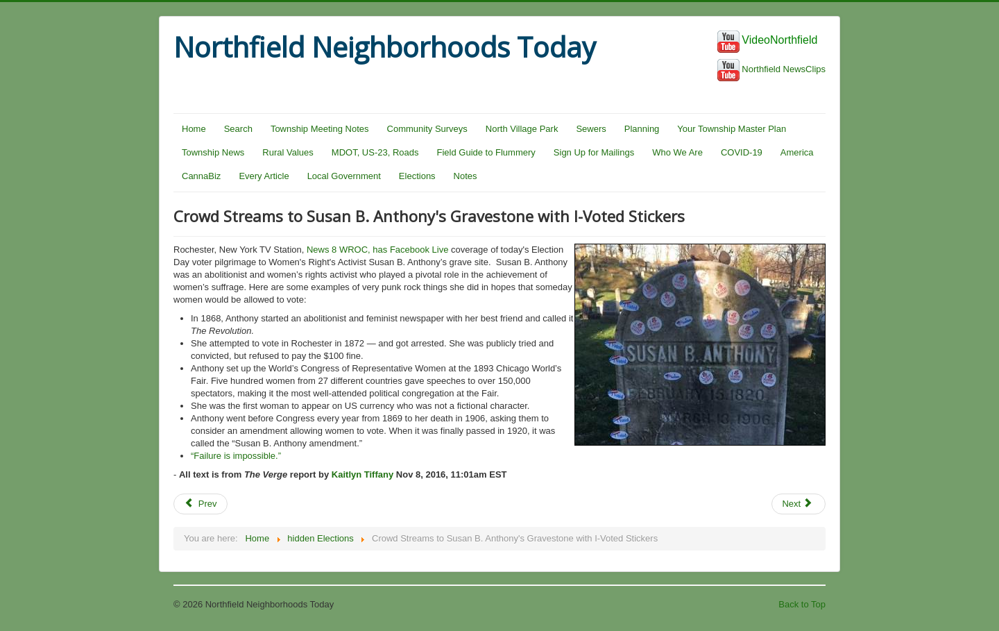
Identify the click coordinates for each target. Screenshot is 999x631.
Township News (213, 152)
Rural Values (287, 152)
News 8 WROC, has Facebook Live (377, 249)
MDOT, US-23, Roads (375, 152)
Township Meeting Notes (320, 129)
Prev (200, 503)
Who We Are (677, 152)
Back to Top (802, 604)
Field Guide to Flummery (486, 152)
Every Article (264, 176)
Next (797, 503)
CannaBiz (201, 176)
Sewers (591, 129)
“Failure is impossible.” (236, 456)
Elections (417, 176)
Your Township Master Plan (731, 129)
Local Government (344, 176)
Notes (465, 176)
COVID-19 (741, 152)
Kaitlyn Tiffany (362, 474)
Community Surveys (427, 129)
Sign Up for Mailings (594, 152)
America (797, 152)
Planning (642, 129)
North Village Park (522, 129)
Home (194, 129)
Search (238, 129)
